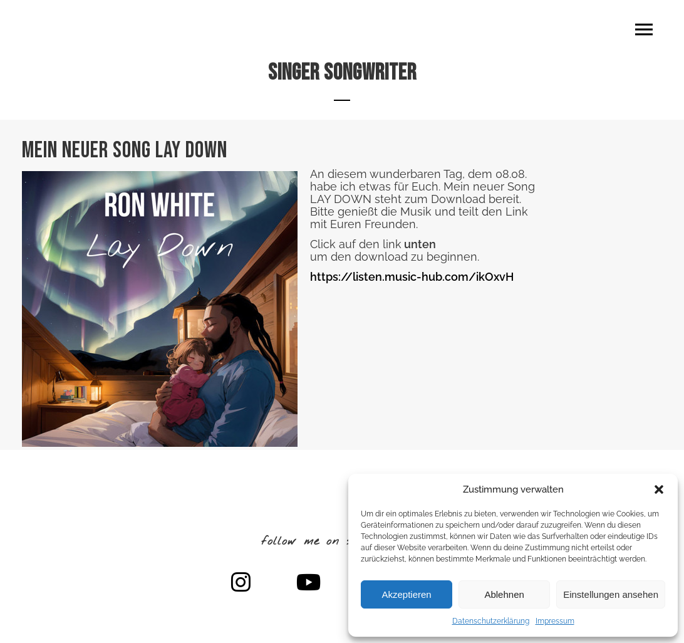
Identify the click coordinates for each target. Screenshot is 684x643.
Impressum (555, 621)
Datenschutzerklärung (490, 621)
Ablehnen (504, 594)
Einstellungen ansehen (610, 594)
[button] (659, 489)
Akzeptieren (406, 594)
